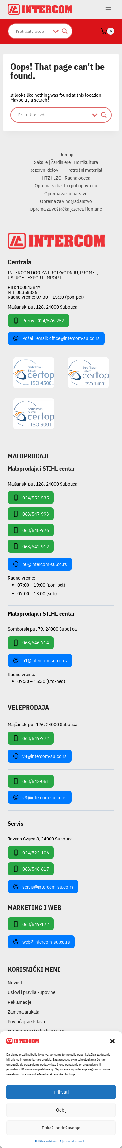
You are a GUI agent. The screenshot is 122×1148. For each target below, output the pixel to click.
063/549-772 (31, 738)
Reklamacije (19, 1002)
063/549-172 (31, 924)
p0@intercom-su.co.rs (40, 564)
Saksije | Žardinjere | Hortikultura (66, 162)
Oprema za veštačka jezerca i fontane (66, 209)
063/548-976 (31, 530)
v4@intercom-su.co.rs (40, 756)
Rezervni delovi (44, 170)
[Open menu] (108, 9)
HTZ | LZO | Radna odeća (66, 178)
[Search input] (33, 31)
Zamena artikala (23, 1012)
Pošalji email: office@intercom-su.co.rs (56, 338)
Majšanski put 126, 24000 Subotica (42, 306)
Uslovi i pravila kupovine (31, 992)
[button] (112, 1041)
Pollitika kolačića (46, 1141)
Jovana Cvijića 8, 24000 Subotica (40, 838)
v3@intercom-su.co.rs (40, 797)
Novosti (15, 982)
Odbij (61, 1110)
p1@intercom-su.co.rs (40, 660)
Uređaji (66, 154)
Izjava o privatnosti (72, 1141)
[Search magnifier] (64, 31)
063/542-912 (31, 546)
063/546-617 (31, 868)
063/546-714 (31, 642)
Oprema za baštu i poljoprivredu (66, 186)
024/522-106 (31, 852)
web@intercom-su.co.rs (41, 942)
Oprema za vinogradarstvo (66, 201)
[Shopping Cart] (107, 31)
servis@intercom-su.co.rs (43, 886)
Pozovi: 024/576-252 (38, 320)
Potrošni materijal (84, 170)
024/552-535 (31, 497)
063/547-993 (31, 514)
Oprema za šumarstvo (66, 193)
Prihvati (61, 1092)
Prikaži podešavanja (61, 1128)
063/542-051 (31, 781)
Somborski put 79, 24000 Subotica (42, 628)
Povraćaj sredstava (26, 1021)
